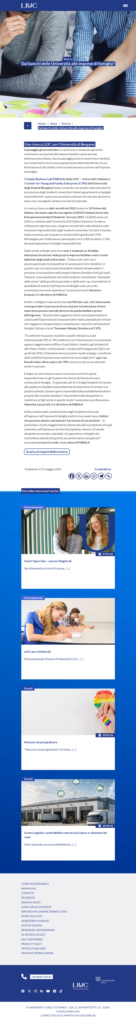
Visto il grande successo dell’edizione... (48, 844)
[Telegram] (101, 476)
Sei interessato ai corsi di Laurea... (45, 568)
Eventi (28, 688)
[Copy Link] (108, 476)
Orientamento (33, 507)
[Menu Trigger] (125, 5)
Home (42, 123)
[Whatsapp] (93, 476)
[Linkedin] (86, 476)
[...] (68, 568)
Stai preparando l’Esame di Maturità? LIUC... (52, 659)
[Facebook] (71, 476)
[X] (79, 476)
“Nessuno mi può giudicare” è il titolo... (48, 749)
